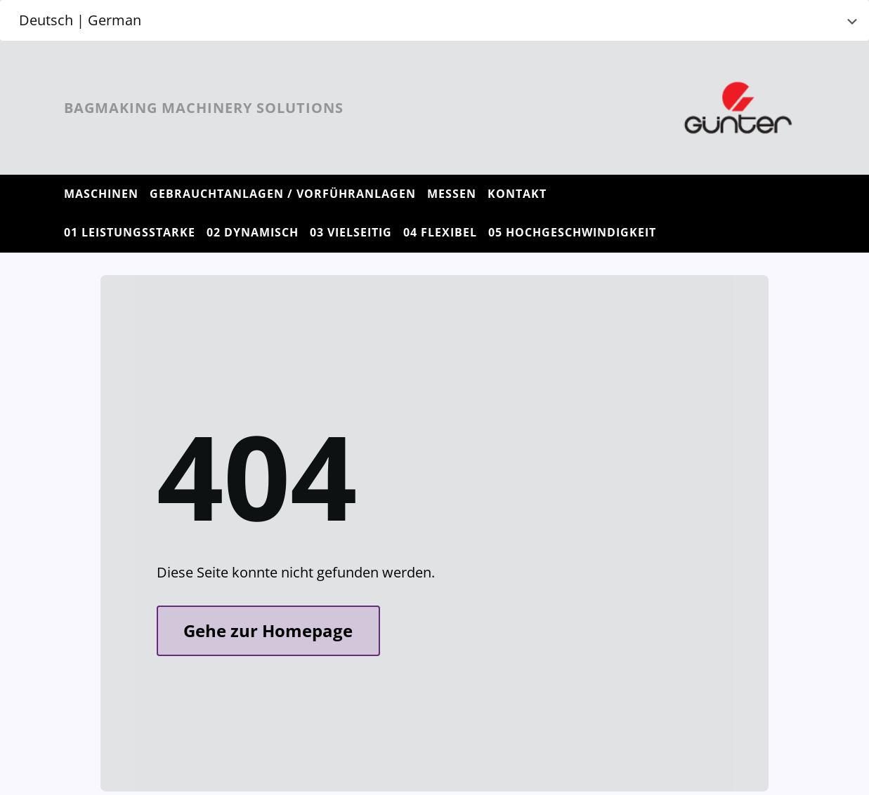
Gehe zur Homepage (268, 630)
